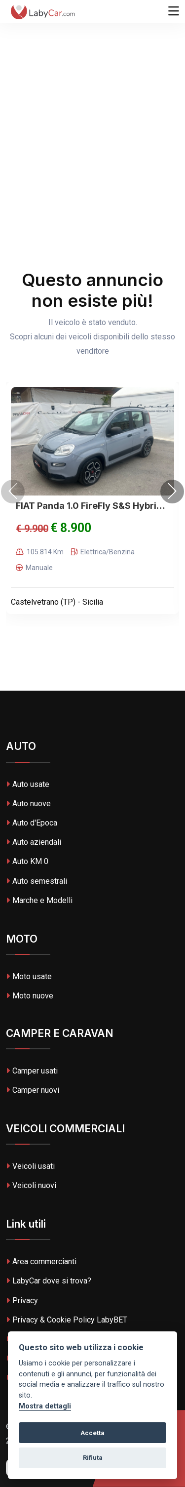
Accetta (92, 1433)
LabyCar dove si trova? (48, 1280)
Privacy (22, 1300)
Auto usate (27, 784)
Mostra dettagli (45, 1406)
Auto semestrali (36, 881)
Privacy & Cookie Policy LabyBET (66, 1319)
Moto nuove (29, 995)
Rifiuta (93, 1457)
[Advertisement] (92, 97)
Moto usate (29, 976)
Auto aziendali (33, 842)
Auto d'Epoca (31, 822)
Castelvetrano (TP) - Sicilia (57, 602)
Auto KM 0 (27, 861)
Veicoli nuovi (31, 1185)
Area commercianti (41, 1261)
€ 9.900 (32, 529)
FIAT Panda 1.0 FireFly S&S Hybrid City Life (92, 505)
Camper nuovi (32, 1090)
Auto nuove (28, 803)
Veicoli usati (30, 1166)
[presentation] (13, 491)
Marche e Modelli (39, 900)
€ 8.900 (70, 528)
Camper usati (32, 1070)
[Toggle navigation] (173, 11)
